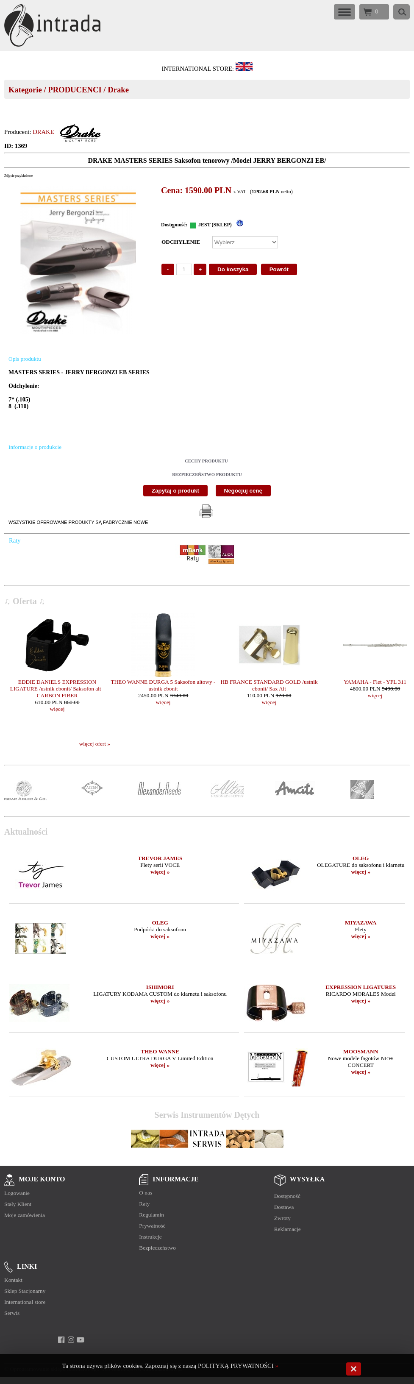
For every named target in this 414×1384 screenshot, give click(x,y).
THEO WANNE (160, 1051)
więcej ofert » (94, 744)
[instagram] (71, 1340)
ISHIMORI (160, 987)
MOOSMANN (360, 1051)
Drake (118, 89)
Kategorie (25, 89)
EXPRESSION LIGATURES (360, 987)
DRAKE (43, 131)
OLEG (361, 858)
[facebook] (61, 1340)
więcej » (160, 872)
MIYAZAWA (360, 922)
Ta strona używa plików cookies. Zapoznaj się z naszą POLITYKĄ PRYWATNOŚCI (168, 1365)
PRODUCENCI (74, 89)
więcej (57, 709)
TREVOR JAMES (160, 858)
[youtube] (81, 1340)
